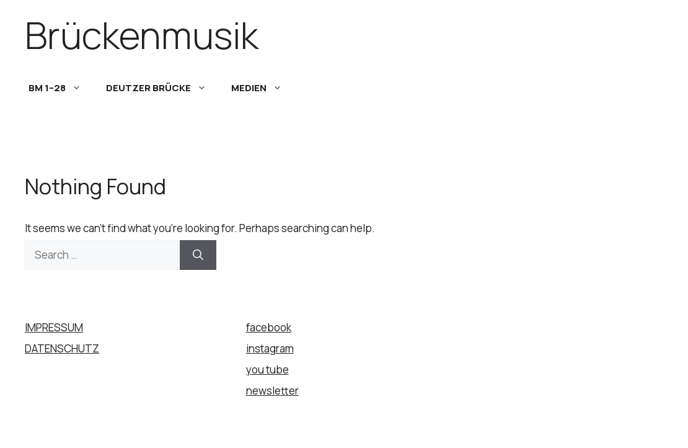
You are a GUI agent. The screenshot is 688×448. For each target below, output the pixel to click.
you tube (267, 369)
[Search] (198, 255)
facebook (268, 327)
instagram (270, 348)
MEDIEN (262, 88)
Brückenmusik (141, 34)
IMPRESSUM (54, 327)
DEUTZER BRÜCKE (162, 88)
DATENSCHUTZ (62, 348)
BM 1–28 (61, 88)
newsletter (272, 390)
